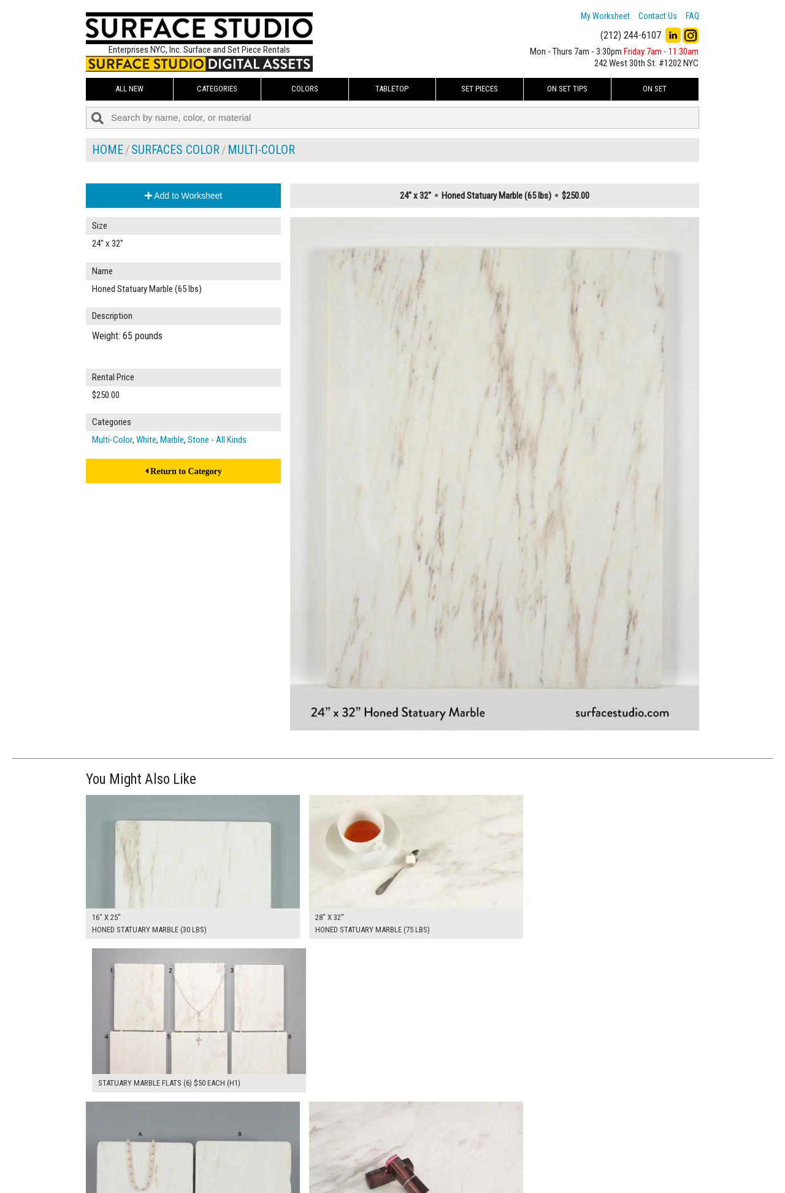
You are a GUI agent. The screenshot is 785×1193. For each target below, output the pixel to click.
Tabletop (391, 88)
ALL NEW (129, 88)
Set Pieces (479, 88)
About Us (315, 1144)
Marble (172, 439)
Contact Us (657, 16)
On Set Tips (567, 88)
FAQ (692, 16)
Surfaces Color (175, 149)
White (146, 439)
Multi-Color (261, 149)
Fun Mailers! (319, 1172)
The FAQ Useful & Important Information (368, 1159)
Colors (304, 88)
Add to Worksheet (183, 196)
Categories (217, 88)
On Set (655, 88)
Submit (523, 1158)
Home (107, 149)
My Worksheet (605, 16)
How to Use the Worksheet (345, 1131)
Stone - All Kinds (217, 439)
